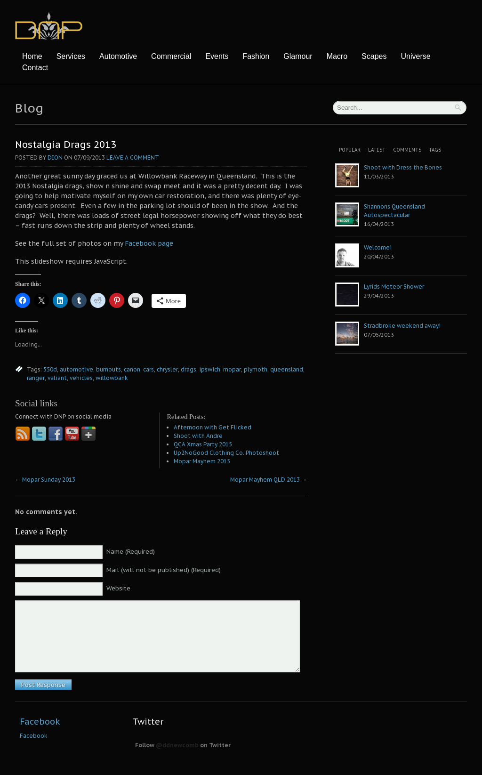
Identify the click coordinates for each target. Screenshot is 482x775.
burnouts (108, 369)
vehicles (81, 377)
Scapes (374, 56)
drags (188, 369)
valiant (57, 377)
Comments (407, 150)
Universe (415, 56)
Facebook (40, 721)
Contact (35, 68)
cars (148, 369)
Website (118, 588)
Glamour (297, 56)
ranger (36, 377)
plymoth (255, 369)
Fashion (255, 56)
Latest (377, 150)
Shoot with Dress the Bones (403, 167)
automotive (76, 369)
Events (216, 56)
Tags (435, 150)
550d (50, 369)
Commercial (171, 56)
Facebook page (149, 243)
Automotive (118, 56)
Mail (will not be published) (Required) (163, 570)
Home (32, 56)
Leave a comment (132, 157)
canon (132, 369)
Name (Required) (130, 552)
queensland (286, 369)
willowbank (112, 377)
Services (70, 56)
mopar (232, 369)
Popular (350, 150)
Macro (337, 56)
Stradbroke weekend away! (402, 325)
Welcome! (378, 247)
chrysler (167, 369)
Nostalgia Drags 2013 (65, 144)
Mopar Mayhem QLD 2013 (268, 479)
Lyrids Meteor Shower (394, 286)
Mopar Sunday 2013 (45, 479)
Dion (55, 157)
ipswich (209, 369)
